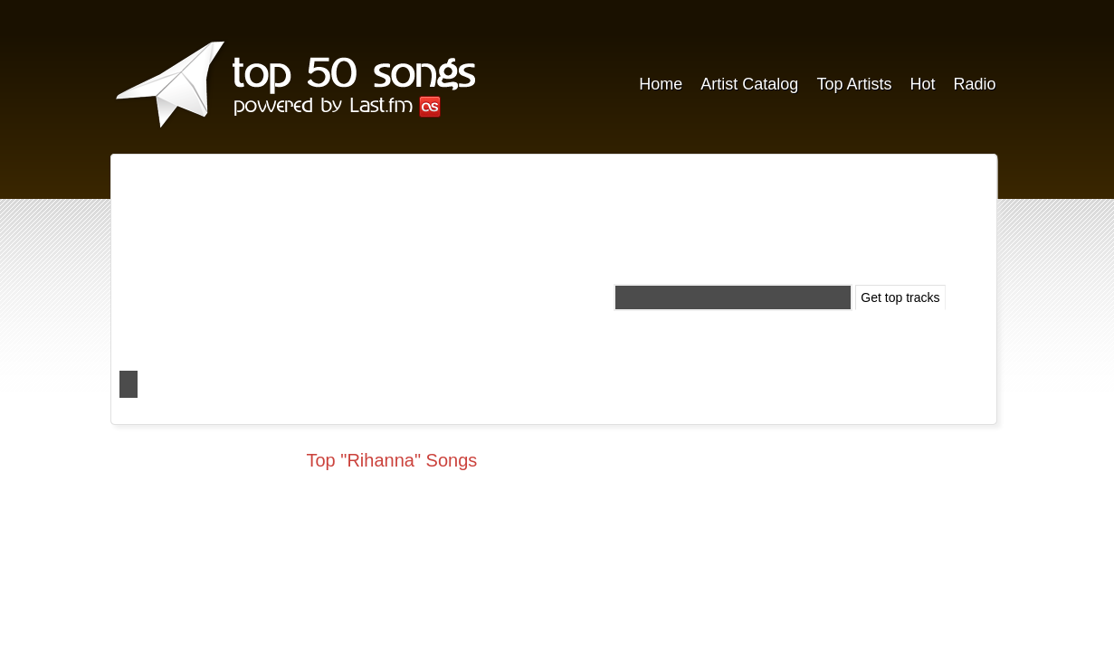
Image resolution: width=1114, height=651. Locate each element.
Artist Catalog (749, 84)
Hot (922, 84)
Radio (974, 84)
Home (660, 84)
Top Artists (853, 84)
